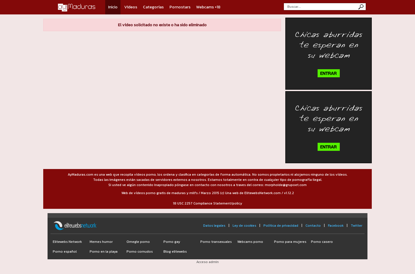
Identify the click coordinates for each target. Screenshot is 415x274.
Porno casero (322, 241)
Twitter (356, 225)
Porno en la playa (104, 251)
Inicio (113, 7)
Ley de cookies (244, 225)
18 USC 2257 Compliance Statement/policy (207, 203)
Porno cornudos (140, 251)
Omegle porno (138, 241)
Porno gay (171, 241)
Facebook (336, 225)
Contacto (313, 225)
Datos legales (214, 225)
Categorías (153, 7)
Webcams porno (250, 241)
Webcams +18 (208, 7)
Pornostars (179, 7)
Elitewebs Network (67, 241)
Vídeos (130, 7)
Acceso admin (207, 261)
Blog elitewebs (175, 251)
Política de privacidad (280, 225)
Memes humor (101, 241)
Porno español (65, 251)
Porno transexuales (216, 241)
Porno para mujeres (290, 241)
